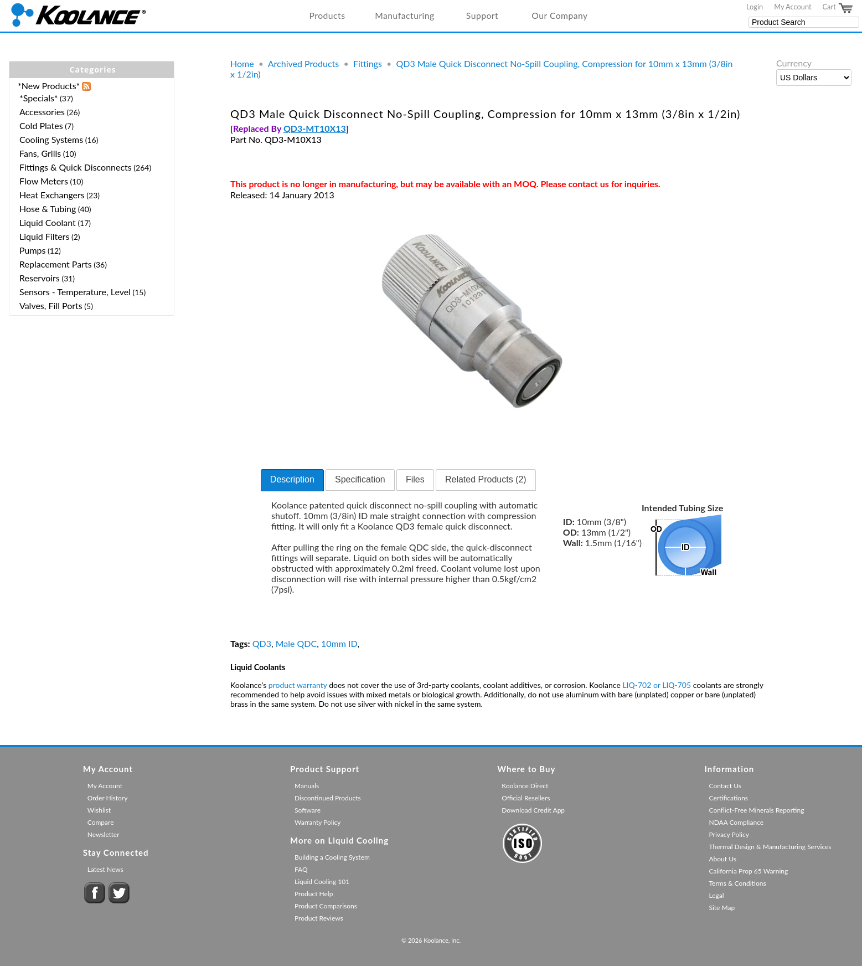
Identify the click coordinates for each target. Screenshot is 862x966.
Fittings (367, 63)
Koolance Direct (525, 786)
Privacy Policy (729, 834)
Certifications (729, 798)
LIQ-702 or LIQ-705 (656, 685)
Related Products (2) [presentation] (486, 479)
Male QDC (296, 643)
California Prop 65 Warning (748, 871)
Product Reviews (319, 918)
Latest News (105, 869)
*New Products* (49, 85)
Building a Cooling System (332, 857)
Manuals (307, 786)
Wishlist (99, 810)
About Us (722, 859)
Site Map (722, 907)
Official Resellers (526, 798)
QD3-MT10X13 (314, 128)
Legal (716, 895)
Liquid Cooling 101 (322, 881)
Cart (838, 8)
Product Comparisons (326, 906)
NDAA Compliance (736, 822)
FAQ (301, 869)
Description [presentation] (292, 479)
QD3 (261, 643)
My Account (792, 6)
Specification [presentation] (360, 479)
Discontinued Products (328, 798)
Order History (107, 798)
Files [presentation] (415, 479)
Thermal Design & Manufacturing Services (770, 846)
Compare (100, 822)
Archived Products (303, 63)
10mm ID (339, 643)
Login (754, 6)
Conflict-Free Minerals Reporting (756, 810)
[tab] (292, 480)
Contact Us (725, 786)
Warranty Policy (318, 822)
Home (242, 63)
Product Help (314, 894)
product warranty (298, 685)
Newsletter (103, 834)
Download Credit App (533, 810)
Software (308, 810)
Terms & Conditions (737, 883)
